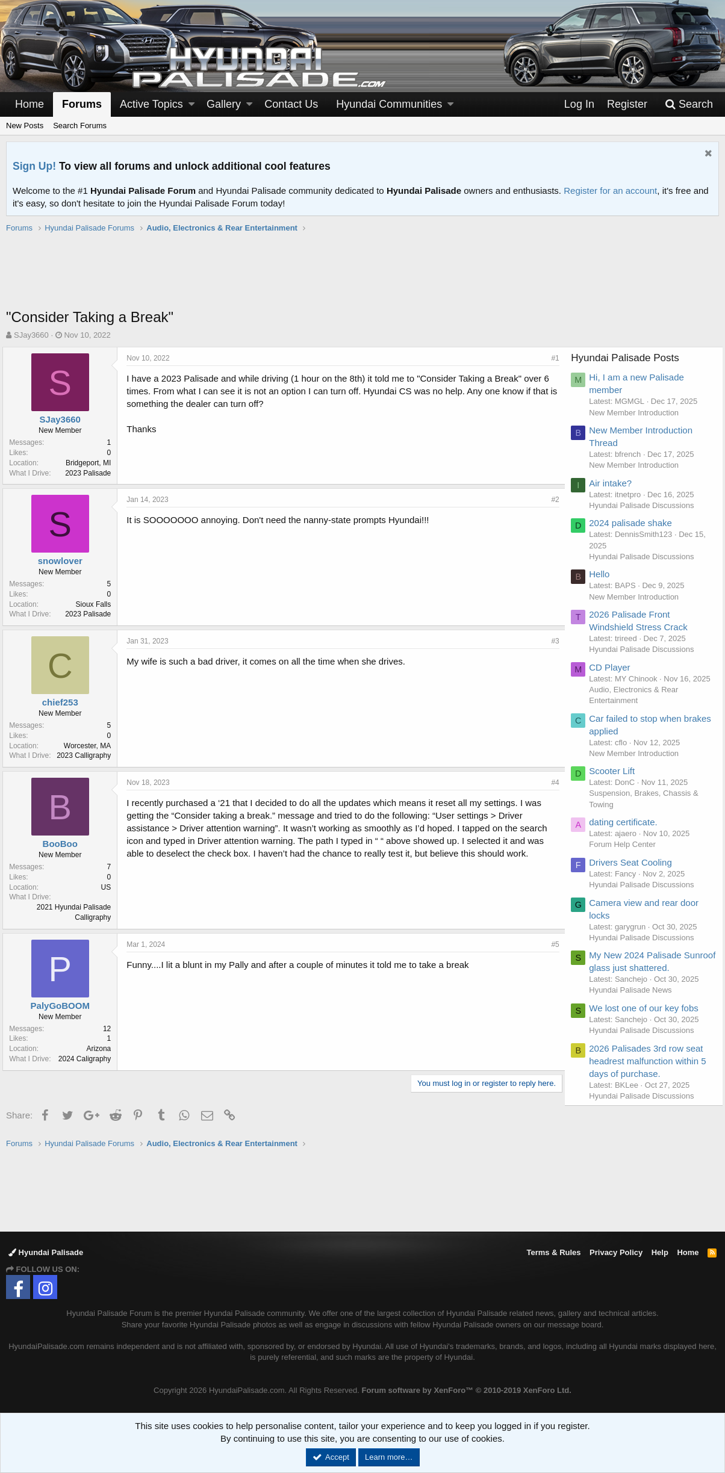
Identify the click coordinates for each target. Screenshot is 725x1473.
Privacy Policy (616, 1252)
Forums (82, 104)
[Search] (689, 104)
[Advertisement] (362, 277)
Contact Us (291, 104)
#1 (552, 358)
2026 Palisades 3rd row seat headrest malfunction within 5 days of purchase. (651, 1072)
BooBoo (63, 844)
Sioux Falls (96, 604)
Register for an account (610, 190)
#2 (552, 499)
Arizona (102, 1048)
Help (660, 1252)
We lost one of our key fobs (648, 1019)
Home (29, 104)
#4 (552, 782)
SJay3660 (31, 335)
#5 (552, 944)
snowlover (63, 561)
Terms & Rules (553, 1252)
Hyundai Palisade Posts (629, 358)
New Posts (24, 125)
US (109, 887)
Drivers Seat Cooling (634, 873)
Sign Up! (34, 166)
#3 (552, 641)
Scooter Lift (616, 782)
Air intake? (614, 483)
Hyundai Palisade (45, 1252)
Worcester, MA (90, 746)
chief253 (63, 702)
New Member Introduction (638, 412)
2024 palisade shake (634, 523)
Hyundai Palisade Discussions (645, 505)
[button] (191, 104)
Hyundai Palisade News (634, 1001)
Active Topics (151, 104)
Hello (603, 574)
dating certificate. (627, 833)
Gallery (224, 104)
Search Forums (80, 125)
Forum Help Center (626, 855)
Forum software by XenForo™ (466, 1390)
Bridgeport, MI (91, 463)
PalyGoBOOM (63, 1005)
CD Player (613, 667)
